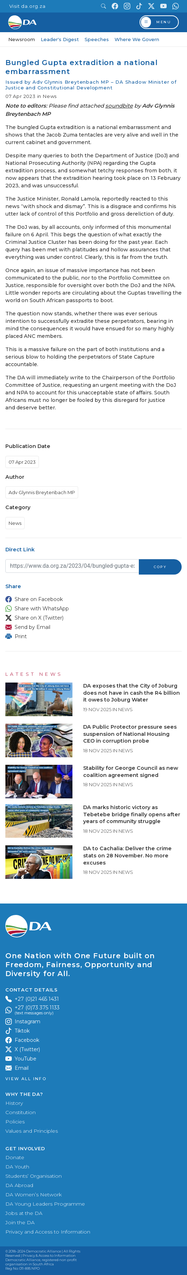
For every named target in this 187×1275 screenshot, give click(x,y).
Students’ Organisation (33, 1176)
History (14, 1103)
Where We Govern (137, 39)
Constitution (20, 1112)
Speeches (97, 39)
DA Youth (17, 1166)
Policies (15, 1121)
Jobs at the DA (23, 1213)
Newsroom (21, 39)
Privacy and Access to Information (47, 1232)
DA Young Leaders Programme (45, 1204)
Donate (14, 1157)
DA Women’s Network (33, 1194)
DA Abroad (19, 1185)
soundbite (119, 105)
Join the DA (20, 1222)
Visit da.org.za (27, 6)
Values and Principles (31, 1131)
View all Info (25, 1079)
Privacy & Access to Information (49, 1255)
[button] (91, 599)
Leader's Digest (60, 39)
